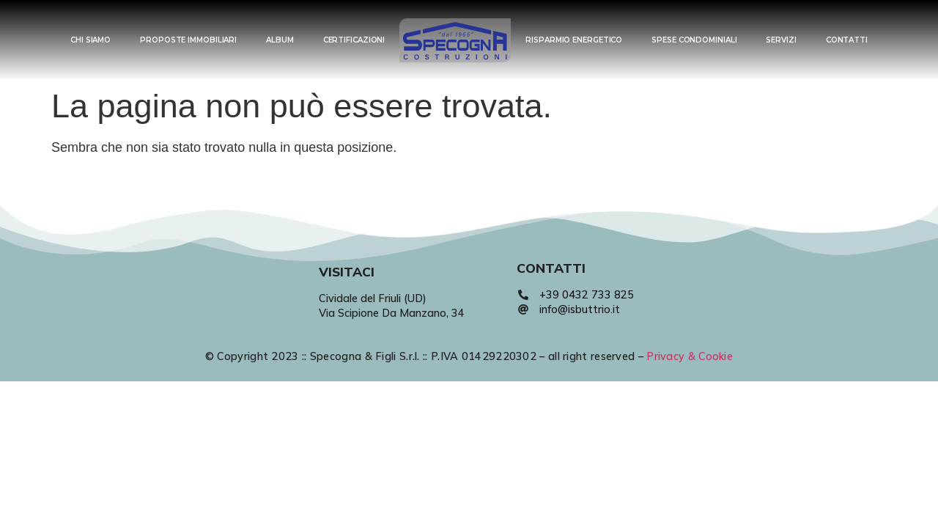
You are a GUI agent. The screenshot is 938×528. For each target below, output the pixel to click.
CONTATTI (847, 40)
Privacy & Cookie (689, 356)
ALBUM (280, 40)
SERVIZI (781, 40)
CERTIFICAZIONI (354, 40)
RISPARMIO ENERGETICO (573, 40)
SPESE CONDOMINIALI (693, 40)
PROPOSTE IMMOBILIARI (188, 40)
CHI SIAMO (90, 40)
